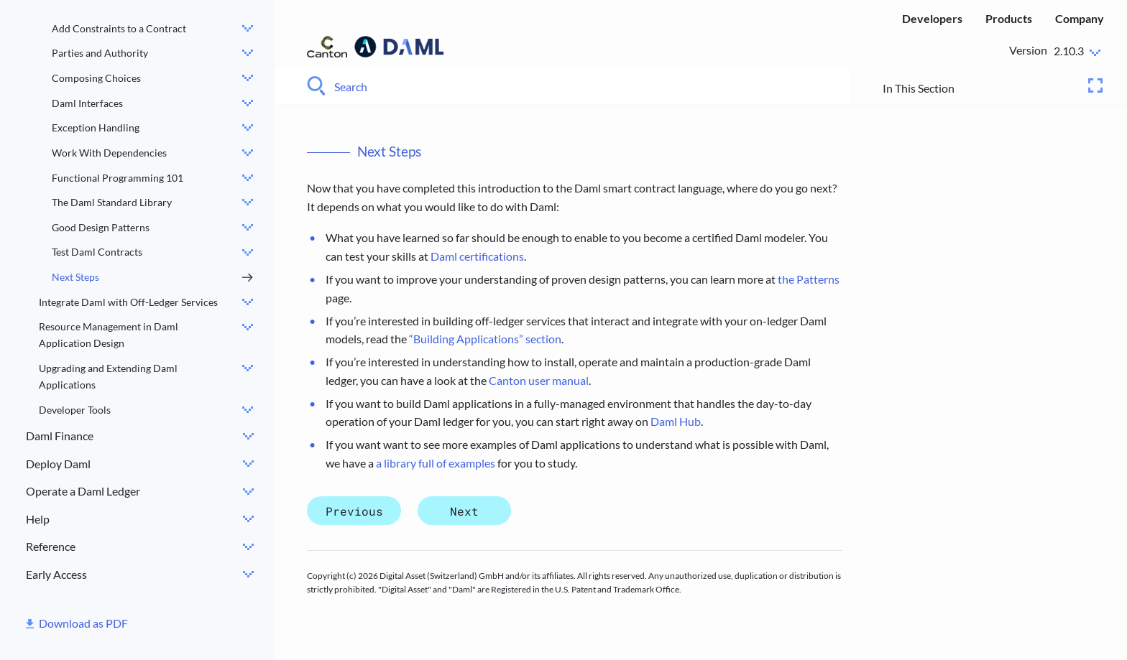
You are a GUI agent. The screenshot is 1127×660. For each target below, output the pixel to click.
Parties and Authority (100, 53)
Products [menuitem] (1008, 18)
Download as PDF (83, 623)
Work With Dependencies (109, 153)
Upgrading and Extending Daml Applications (108, 376)
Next (464, 510)
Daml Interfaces (87, 103)
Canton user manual (539, 380)
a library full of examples (435, 463)
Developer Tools (75, 410)
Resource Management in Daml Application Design (108, 334)
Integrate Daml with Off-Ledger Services (128, 302)
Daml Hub (675, 421)
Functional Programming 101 (117, 178)
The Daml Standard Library (112, 202)
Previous (354, 510)
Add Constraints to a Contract (119, 28)
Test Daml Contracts (97, 252)
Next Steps (75, 277)
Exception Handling (95, 127)
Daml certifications (477, 256)
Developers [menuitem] (932, 18)
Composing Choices (96, 78)
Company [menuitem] (1079, 18)
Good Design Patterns (101, 227)
